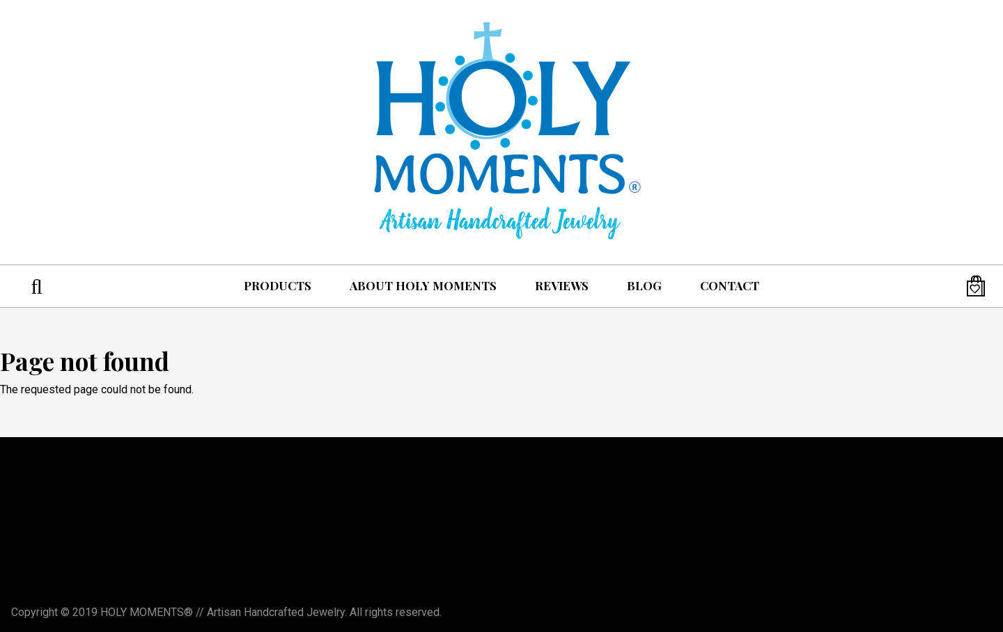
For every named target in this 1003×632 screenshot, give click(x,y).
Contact (729, 285)
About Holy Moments (423, 285)
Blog (644, 285)
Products (277, 285)
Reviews (562, 285)
